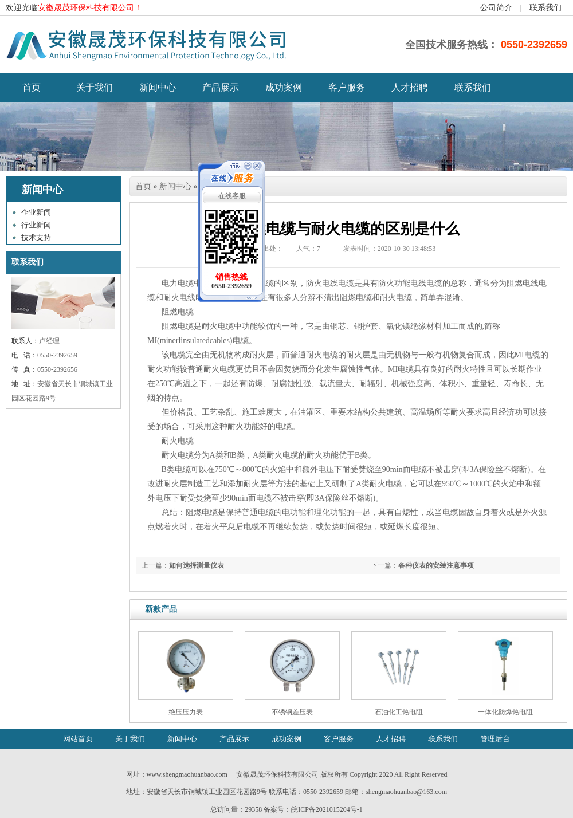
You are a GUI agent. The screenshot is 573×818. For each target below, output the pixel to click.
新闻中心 (157, 87)
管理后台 (495, 738)
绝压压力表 (185, 712)
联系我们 (545, 7)
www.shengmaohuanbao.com (187, 774)
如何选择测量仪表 (196, 565)
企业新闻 (36, 212)
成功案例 (283, 87)
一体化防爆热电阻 (505, 712)
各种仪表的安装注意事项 (436, 565)
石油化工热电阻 (399, 712)
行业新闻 (36, 225)
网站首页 (78, 738)
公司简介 (496, 7)
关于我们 (94, 87)
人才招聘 (409, 87)
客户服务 (346, 87)
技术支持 (36, 237)
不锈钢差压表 (292, 712)
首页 (143, 186)
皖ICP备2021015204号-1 (327, 809)
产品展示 (220, 87)
